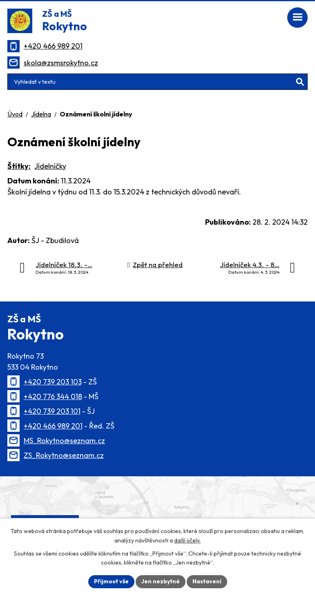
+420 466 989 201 (53, 46)
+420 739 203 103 (53, 381)
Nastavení (206, 581)
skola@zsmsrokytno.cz (61, 62)
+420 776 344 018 (53, 396)
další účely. (187, 540)
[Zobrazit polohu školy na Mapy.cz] (157, 513)
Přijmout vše (111, 581)
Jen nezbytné (160, 581)
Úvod (14, 114)
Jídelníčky (50, 166)
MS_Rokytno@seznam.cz (64, 440)
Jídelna (41, 114)
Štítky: (19, 166)
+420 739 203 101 (52, 411)
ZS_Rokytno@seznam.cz (64, 455)
